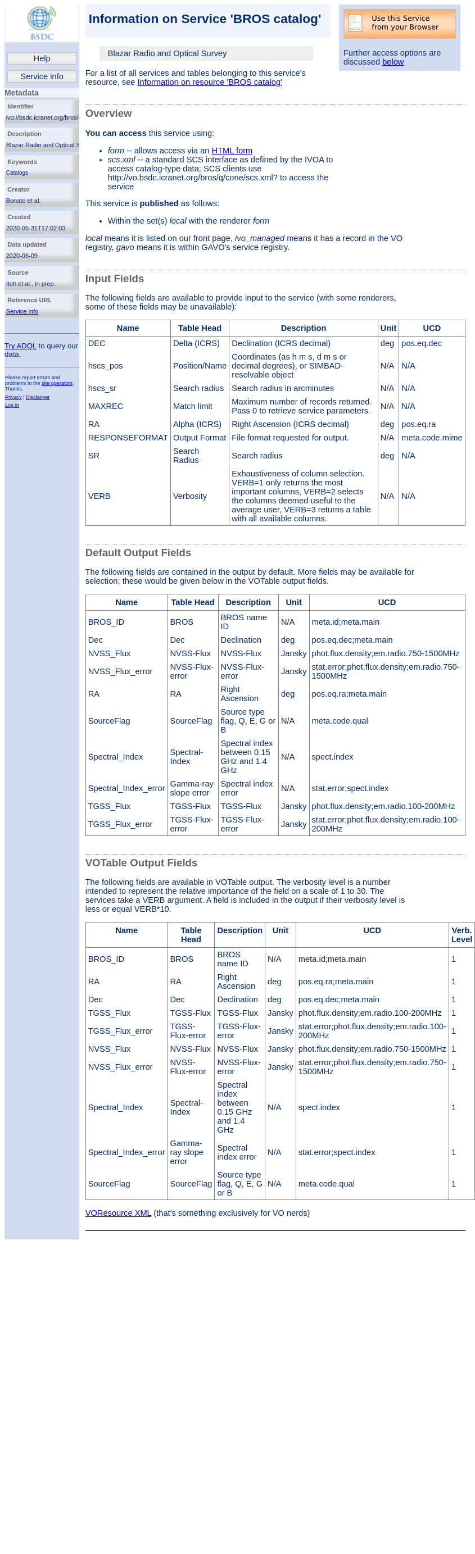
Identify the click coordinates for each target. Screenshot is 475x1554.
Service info (42, 76)
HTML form (232, 150)
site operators (57, 383)
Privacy (13, 397)
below (393, 61)
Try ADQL (20, 346)
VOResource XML (118, 1212)
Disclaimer (37, 397)
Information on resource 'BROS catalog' (210, 82)
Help (42, 58)
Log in (12, 405)
